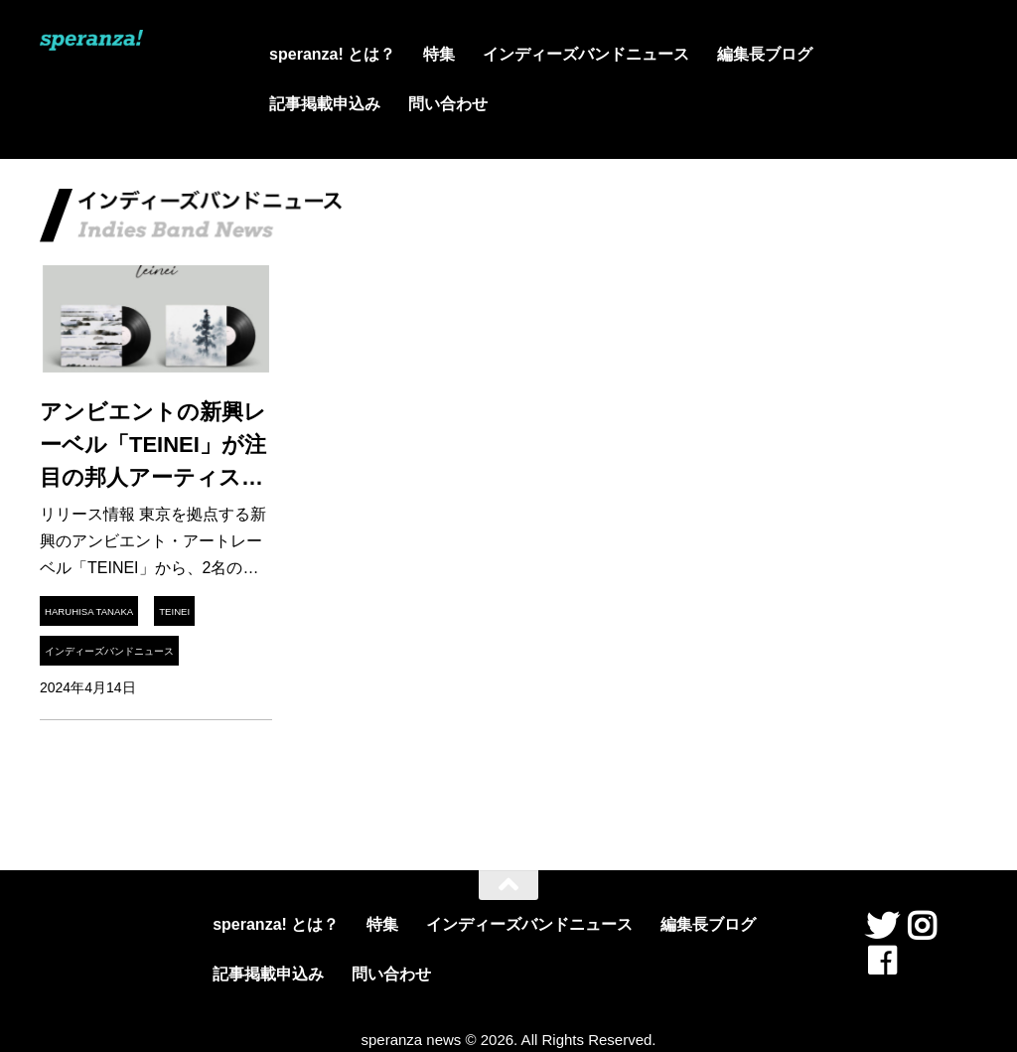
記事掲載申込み (324, 103)
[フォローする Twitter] (882, 926)
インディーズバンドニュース (586, 54)
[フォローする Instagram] (922, 926)
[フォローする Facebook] (882, 961)
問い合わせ (448, 103)
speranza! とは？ (332, 54)
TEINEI (174, 611)
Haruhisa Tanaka (89, 611)
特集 (439, 54)
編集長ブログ (764, 54)
